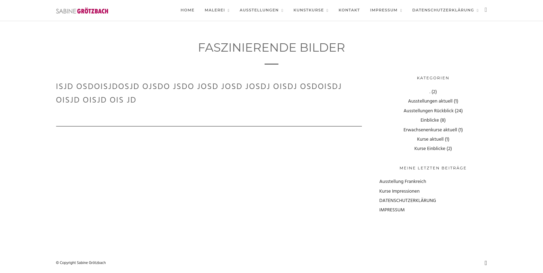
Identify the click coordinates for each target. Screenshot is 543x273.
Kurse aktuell (430, 139)
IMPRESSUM (391, 210)
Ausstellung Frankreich (402, 182)
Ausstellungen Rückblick (428, 111)
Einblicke (430, 120)
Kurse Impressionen (399, 191)
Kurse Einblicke (430, 149)
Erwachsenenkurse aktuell (430, 130)
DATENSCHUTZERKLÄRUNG (407, 201)
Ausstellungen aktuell (430, 101)
